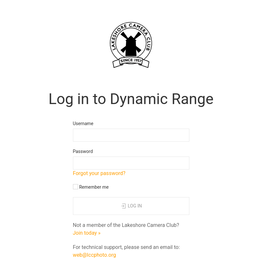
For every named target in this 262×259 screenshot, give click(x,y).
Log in (131, 206)
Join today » (87, 233)
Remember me (91, 187)
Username (83, 123)
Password (83, 151)
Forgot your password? (99, 173)
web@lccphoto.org (94, 255)
